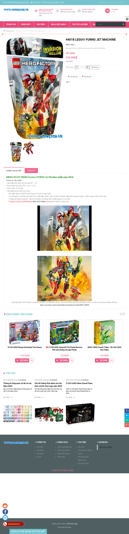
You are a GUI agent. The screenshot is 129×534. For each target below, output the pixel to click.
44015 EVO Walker (39, 202)
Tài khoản (112, 2)
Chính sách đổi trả (63, 450)
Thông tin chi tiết (14, 171)
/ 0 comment (22, 380)
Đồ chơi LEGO (106, 447)
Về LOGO (81, 447)
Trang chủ (40, 453)
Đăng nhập (102, 2)
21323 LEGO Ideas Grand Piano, (79, 383)
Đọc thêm (6, 397)
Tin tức (39, 457)
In (68, 82)
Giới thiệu (40, 447)
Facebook (73, 76)
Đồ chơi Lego (72, 524)
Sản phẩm (40, 450)
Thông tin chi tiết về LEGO (85, 451)
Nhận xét (31, 170)
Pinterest (86, 76)
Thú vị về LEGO (83, 463)
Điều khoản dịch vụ (64, 453)
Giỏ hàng (121, 2)
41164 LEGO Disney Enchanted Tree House (25, 347)
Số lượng (69, 67)
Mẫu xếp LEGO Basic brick (83, 458)
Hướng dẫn (61, 457)
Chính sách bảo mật (64, 447)
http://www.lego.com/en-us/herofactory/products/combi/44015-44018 (64, 305)
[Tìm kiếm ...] (110, 24)
